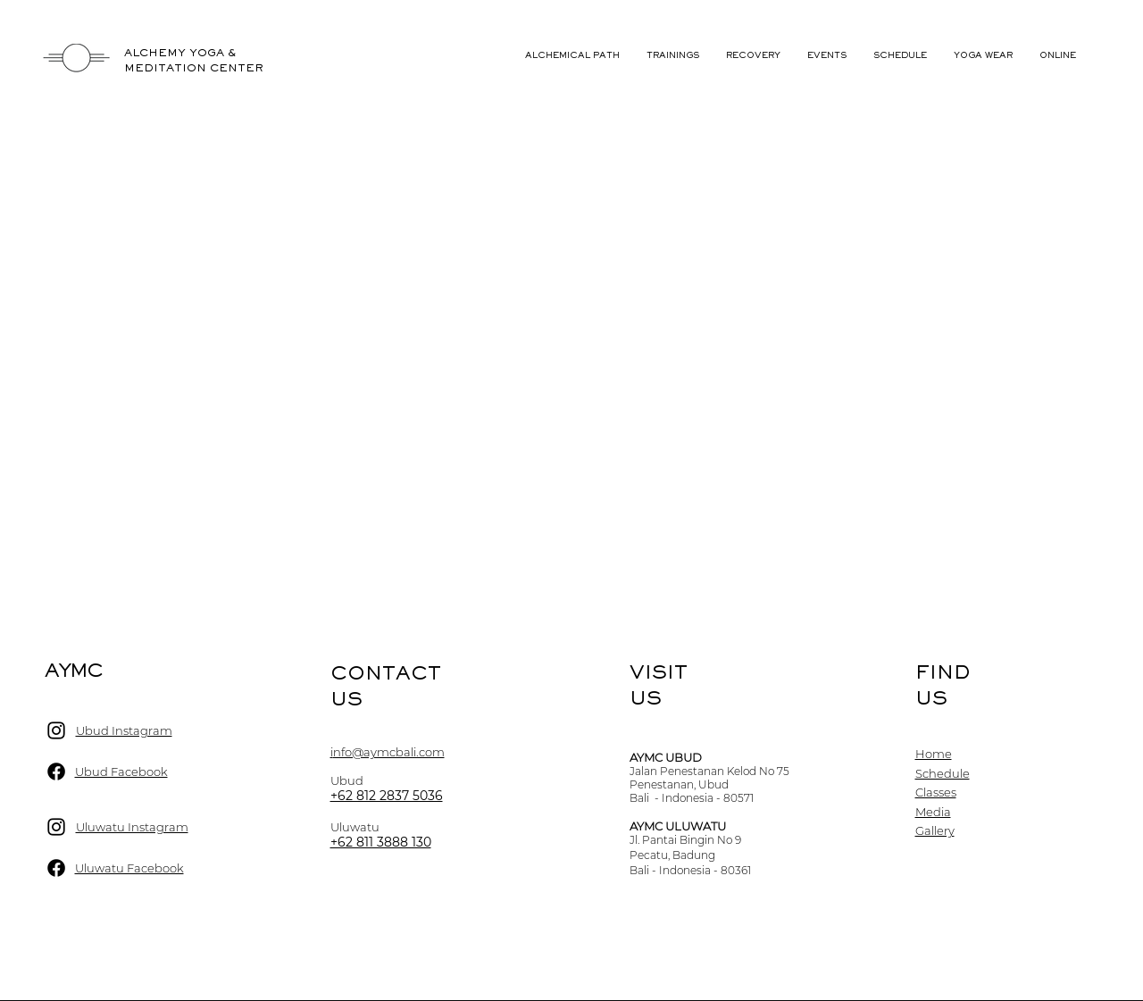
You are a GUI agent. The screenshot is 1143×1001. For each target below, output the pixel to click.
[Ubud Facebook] (56, 771)
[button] (827, 56)
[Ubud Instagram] (56, 730)
